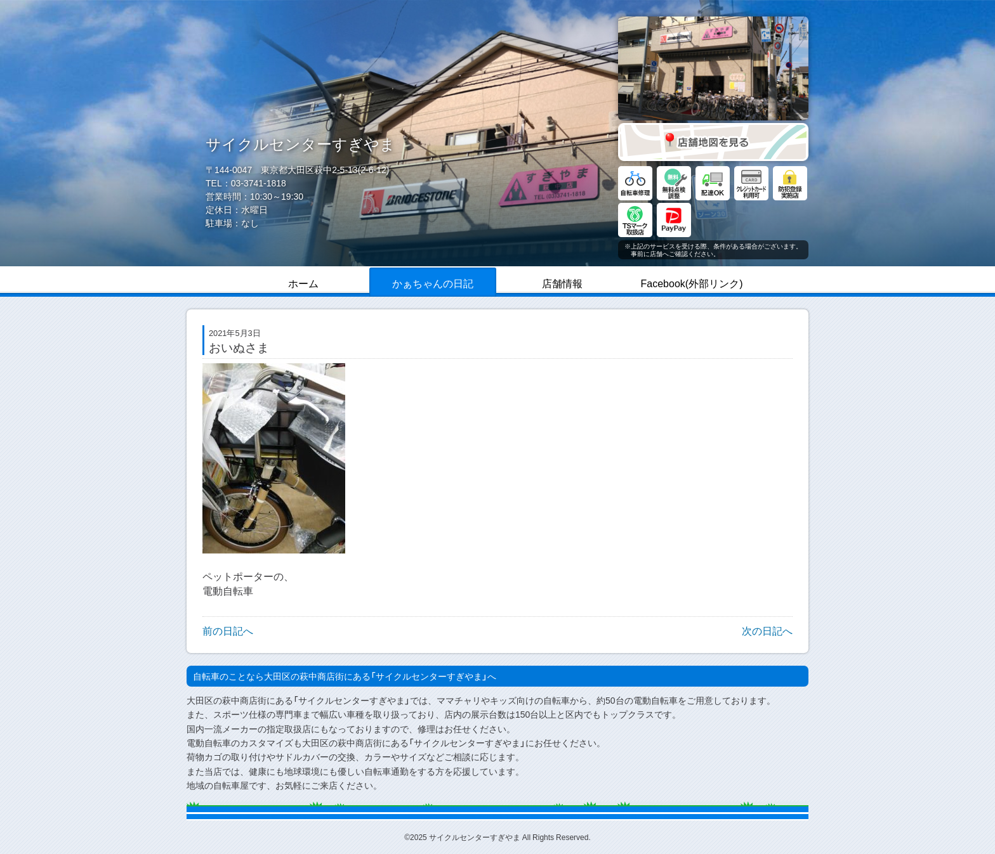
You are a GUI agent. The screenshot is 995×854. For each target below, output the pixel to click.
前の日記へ (227, 630)
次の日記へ (767, 630)
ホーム (303, 282)
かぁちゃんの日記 (432, 282)
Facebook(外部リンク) (692, 282)
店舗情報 (562, 282)
